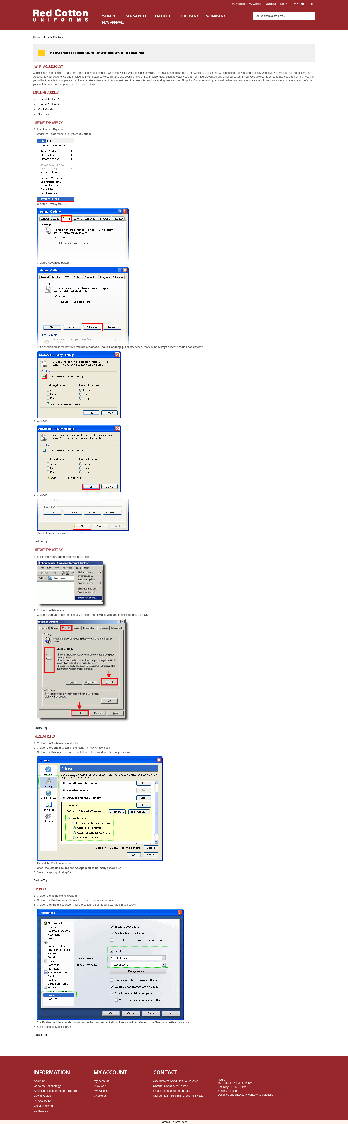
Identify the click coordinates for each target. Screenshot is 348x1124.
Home (36, 37)
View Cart (100, 1086)
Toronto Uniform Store (174, 1122)
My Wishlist (255, 3)
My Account (238, 3)
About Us (39, 1081)
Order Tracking (43, 1105)
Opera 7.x (43, 114)
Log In (283, 3)
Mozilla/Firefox (46, 109)
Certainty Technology (47, 1086)
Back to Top (40, 541)
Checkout (271, 3)
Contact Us (41, 1110)
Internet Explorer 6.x (50, 104)
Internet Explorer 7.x (50, 99)
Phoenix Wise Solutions (259, 1094)
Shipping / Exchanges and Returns (56, 1090)
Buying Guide (42, 1095)
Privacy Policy (43, 1100)
